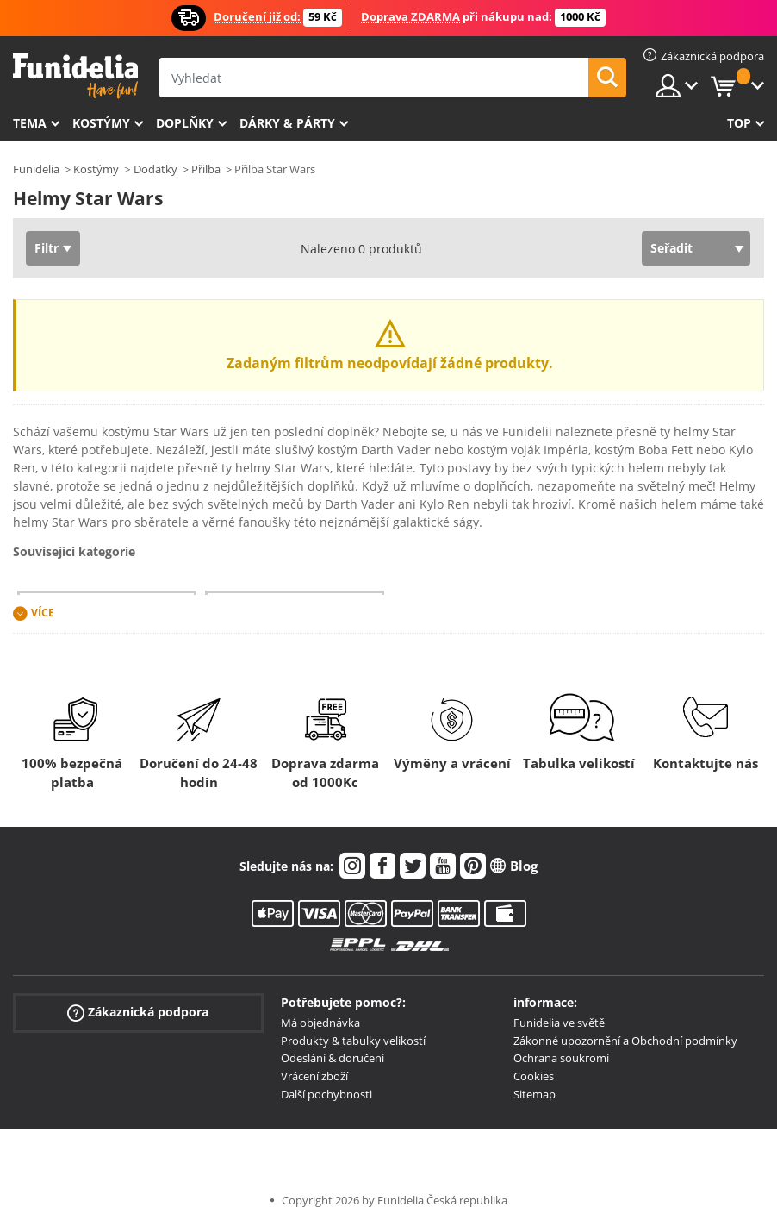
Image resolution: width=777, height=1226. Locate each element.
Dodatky (155, 169)
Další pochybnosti (326, 1094)
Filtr (46, 248)
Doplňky (185, 123)
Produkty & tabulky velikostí (353, 1040)
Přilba (206, 169)
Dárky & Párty (287, 123)
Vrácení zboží (314, 1076)
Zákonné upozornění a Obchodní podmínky (625, 1040)
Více (42, 612)
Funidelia (36, 169)
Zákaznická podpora (137, 1013)
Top (739, 123)
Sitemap (534, 1094)
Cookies (533, 1076)
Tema (30, 123)
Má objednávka (320, 1022)
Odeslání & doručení (332, 1058)
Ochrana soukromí (561, 1058)
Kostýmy (101, 123)
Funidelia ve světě (559, 1022)
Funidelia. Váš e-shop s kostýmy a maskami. (75, 76)
